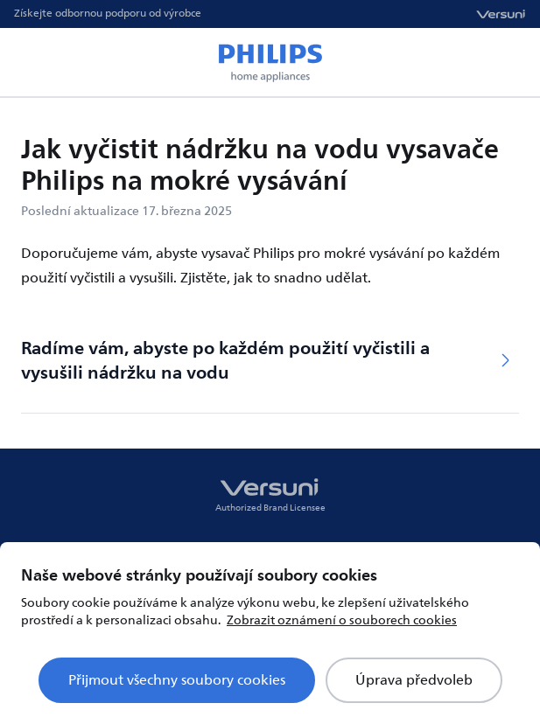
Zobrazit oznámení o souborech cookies (342, 620)
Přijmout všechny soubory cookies (176, 680)
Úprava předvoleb (414, 680)
